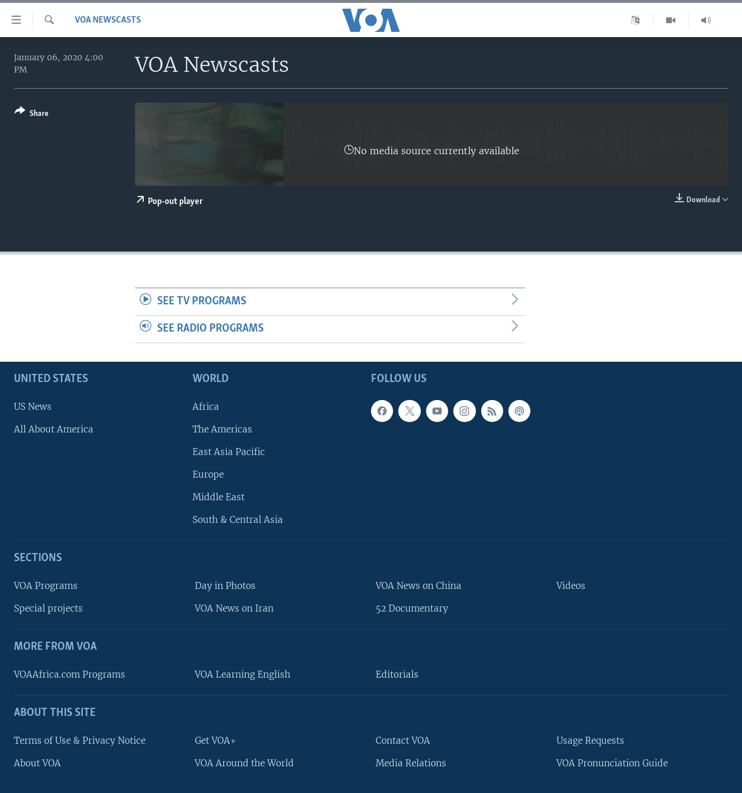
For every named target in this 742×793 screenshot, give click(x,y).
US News (33, 406)
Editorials (397, 674)
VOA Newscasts (108, 20)
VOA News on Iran (234, 608)
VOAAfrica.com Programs (69, 674)
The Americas (222, 428)
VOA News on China (418, 585)
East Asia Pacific (228, 451)
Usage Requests (590, 739)
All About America (53, 428)
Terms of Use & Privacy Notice (80, 739)
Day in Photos (225, 585)
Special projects (48, 608)
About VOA (37, 762)
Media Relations (411, 762)
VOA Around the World (244, 762)
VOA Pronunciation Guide (612, 762)
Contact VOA (403, 739)
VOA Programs (46, 585)
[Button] (31, 114)
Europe (208, 474)
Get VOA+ (215, 739)
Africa (205, 406)
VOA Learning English (242, 674)
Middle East (218, 497)
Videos (570, 585)
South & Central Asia (237, 519)
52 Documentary (412, 608)
